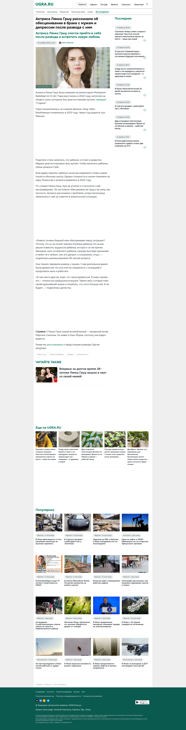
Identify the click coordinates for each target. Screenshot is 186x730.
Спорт (90, 12)
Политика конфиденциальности (68, 696)
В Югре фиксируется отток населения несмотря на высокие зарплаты (48, 541)
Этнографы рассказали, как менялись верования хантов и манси (135, 583)
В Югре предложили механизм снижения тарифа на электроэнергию (106, 624)
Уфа (82, 709)
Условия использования (92, 696)
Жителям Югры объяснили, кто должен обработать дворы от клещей (77, 624)
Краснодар (48, 709)
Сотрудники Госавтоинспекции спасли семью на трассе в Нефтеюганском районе (48, 625)
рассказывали (55, 344)
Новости (82, 4)
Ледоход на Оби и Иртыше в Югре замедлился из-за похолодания (105, 541)
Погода (103, 4)
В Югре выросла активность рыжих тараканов (77, 664)
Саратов (76, 709)
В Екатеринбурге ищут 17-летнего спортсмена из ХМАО (48, 583)
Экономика (52, 12)
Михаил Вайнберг (57, 354)
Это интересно (102, 12)
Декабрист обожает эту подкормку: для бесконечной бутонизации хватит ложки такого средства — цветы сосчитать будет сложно (137, 456)
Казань (39, 709)
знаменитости (82, 354)
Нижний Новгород (62, 709)
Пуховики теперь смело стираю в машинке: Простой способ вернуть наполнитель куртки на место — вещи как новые (46, 454)
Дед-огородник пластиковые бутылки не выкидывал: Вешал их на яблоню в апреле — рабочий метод (91, 454)
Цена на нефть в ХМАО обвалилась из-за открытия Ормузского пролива (135, 541)
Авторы (77, 692)
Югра (88, 709)
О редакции (40, 692)
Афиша (93, 4)
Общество (64, 12)
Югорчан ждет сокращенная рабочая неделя (106, 582)
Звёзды (70, 354)
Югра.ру (77, 705)
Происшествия (78, 12)
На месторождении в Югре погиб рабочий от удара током (48, 665)
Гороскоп (126, 4)
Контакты (50, 692)
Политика (40, 12)
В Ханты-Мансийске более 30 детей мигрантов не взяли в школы (76, 583)
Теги (83, 692)
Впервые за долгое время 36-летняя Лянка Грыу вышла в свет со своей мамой (82, 372)
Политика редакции (64, 692)
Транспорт (139, 4)
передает (101, 99)
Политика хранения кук (45, 696)
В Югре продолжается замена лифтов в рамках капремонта (104, 665)
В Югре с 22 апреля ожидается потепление (132, 623)
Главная (39, 684)
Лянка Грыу (41, 354)
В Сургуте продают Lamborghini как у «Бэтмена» (73, 541)
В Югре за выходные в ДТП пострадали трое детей (135, 664)
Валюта (114, 4)
